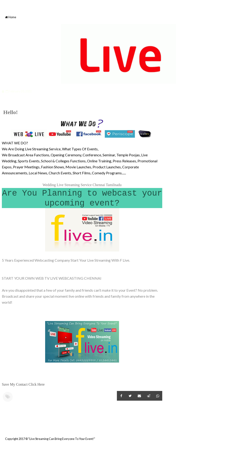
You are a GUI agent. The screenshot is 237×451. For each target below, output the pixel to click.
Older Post (161, 427)
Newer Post (2, 427)
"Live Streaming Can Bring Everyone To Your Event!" (61, 439)
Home (10, 17)
